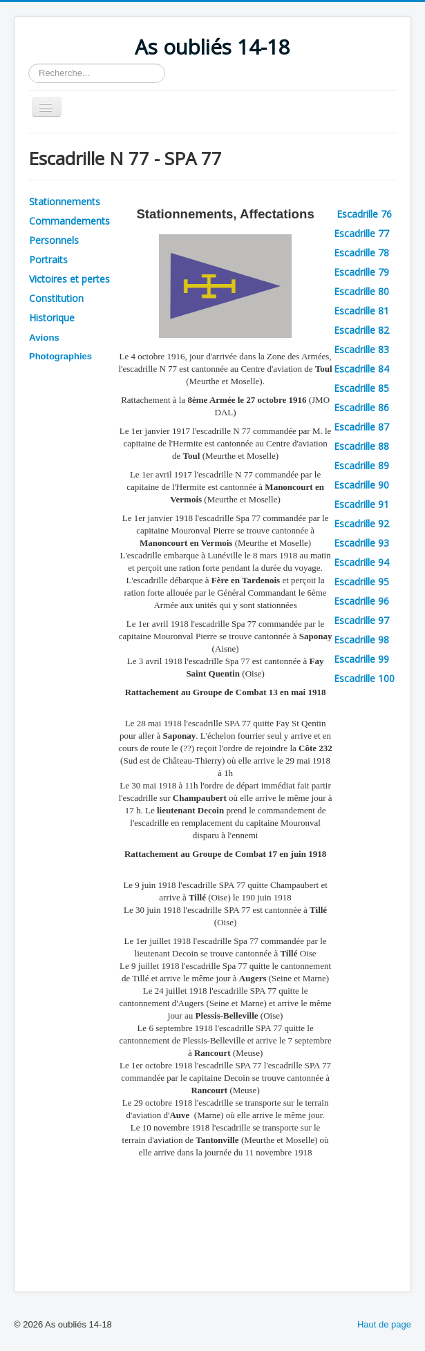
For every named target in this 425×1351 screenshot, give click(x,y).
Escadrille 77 (361, 233)
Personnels (54, 240)
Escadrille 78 (361, 252)
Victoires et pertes (69, 278)
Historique (52, 317)
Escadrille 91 (361, 504)
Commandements (69, 220)
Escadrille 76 (366, 213)
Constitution (56, 298)
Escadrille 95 (361, 581)
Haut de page (384, 1324)
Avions (44, 337)
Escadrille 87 (361, 426)
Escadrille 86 (361, 407)
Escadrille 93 (361, 542)
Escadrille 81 (361, 310)
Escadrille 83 (361, 349)
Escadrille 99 (361, 658)
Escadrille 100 (364, 678)
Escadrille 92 (361, 523)
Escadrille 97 (361, 620)
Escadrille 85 (361, 388)
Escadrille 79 (361, 271)
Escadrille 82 (361, 330)
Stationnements (64, 201)
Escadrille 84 (361, 368)
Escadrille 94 (361, 562)
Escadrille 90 (361, 484)
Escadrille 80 (361, 291)
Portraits (48, 259)
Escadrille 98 (361, 639)
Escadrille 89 (361, 465)
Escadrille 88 (361, 446)
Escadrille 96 (361, 600)
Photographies (60, 356)
